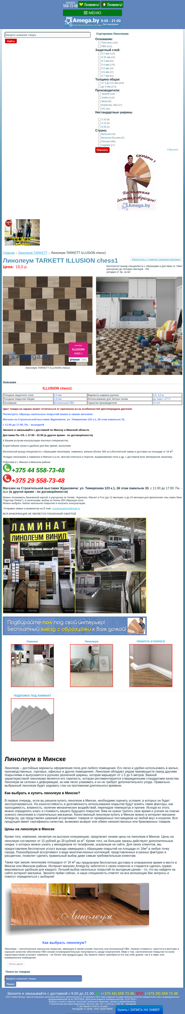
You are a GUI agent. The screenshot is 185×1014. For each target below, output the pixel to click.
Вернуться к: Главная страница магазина (156, 259)
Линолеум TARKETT (32, 252)
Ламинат (32, 663)
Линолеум (91, 663)
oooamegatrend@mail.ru (66, 508)
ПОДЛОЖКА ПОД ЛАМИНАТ (32, 717)
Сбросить (172, 149)
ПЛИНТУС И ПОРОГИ (150, 663)
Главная (9, 252)
